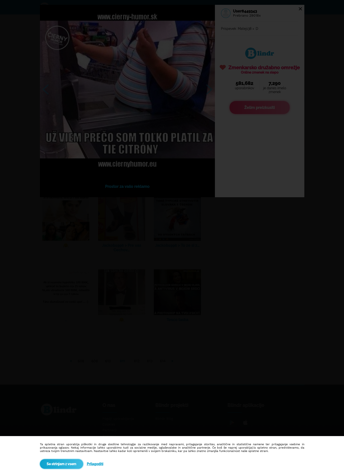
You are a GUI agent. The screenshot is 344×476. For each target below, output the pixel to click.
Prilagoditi (95, 464)
